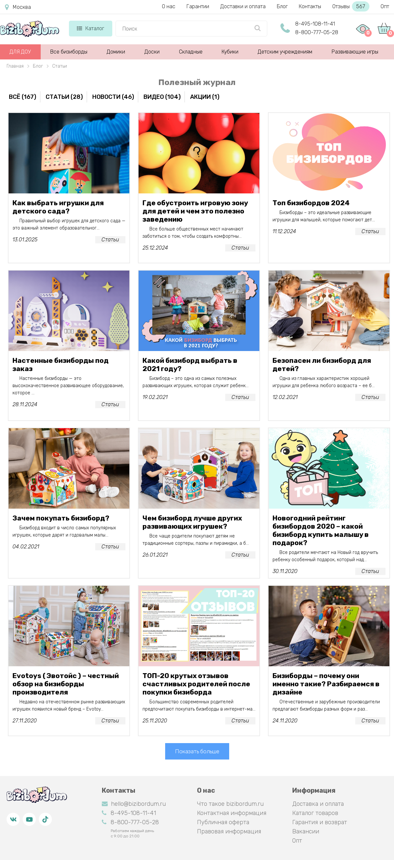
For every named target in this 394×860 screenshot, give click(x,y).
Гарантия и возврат (319, 822)
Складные (191, 52)
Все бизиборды (68, 52)
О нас (168, 6)
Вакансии (305, 831)
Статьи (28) (64, 96)
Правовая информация (229, 831)
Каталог (90, 28)
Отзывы (350, 6)
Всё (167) (22, 96)
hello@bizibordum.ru (134, 804)
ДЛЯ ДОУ (20, 52)
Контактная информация (231, 813)
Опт (385, 6)
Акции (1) (204, 96)
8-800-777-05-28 (316, 32)
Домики (116, 52)
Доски (152, 52)
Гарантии (197, 6)
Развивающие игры (355, 52)
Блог (282, 6)
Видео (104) (162, 96)
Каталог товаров (315, 813)
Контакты (310, 6)
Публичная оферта (223, 822)
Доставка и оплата (318, 804)
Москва (18, 7)
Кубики (230, 52)
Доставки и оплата (243, 6)
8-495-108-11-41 (315, 24)
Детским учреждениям (285, 52)
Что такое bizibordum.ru (230, 804)
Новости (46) (113, 96)
